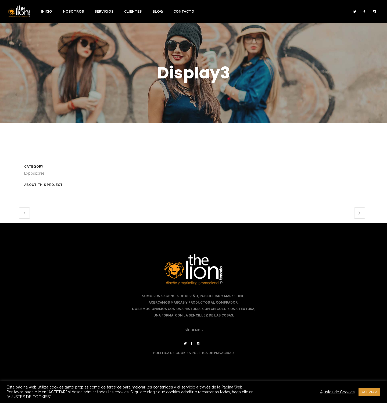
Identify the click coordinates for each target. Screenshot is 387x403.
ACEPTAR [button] (369, 392)
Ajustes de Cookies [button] (337, 392)
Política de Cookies (172, 353)
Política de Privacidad (213, 353)
